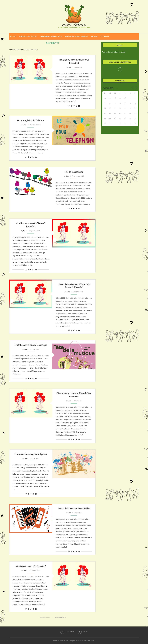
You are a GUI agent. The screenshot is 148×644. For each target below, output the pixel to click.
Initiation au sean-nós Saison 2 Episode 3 (74, 61)
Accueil (13, 36)
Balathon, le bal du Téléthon (30, 120)
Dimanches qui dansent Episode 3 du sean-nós (73, 395)
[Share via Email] (79, 106)
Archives (94, 36)
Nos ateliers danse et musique (76, 36)
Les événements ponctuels (51, 36)
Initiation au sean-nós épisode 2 (30, 566)
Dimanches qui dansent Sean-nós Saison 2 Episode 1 (74, 286)
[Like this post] (69, 106)
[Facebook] (120, 69)
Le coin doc (105, 36)
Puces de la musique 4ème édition (74, 508)
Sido (69, 67)
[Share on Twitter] (74, 106)
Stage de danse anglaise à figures (31, 454)
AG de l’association (74, 172)
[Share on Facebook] (71, 106)
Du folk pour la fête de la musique (31, 345)
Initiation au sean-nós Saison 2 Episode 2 (31, 225)
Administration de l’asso (28, 36)
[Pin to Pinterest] (76, 106)
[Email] (83, 632)
